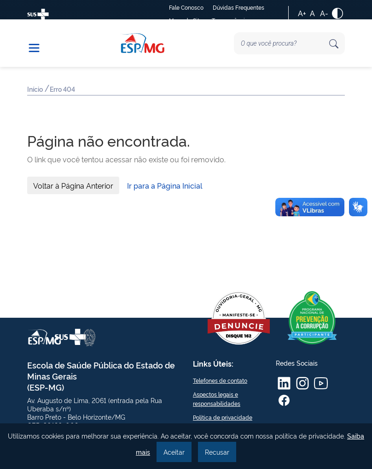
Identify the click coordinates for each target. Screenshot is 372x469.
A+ (302, 13)
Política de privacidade (222, 417)
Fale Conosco (186, 7)
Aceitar (174, 451)
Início (35, 89)
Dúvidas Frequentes (238, 7)
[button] (38, 43)
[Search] (289, 43)
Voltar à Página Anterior (73, 185)
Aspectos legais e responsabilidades (216, 398)
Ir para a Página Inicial (165, 185)
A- (324, 13)
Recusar (217, 451)
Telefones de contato (220, 380)
